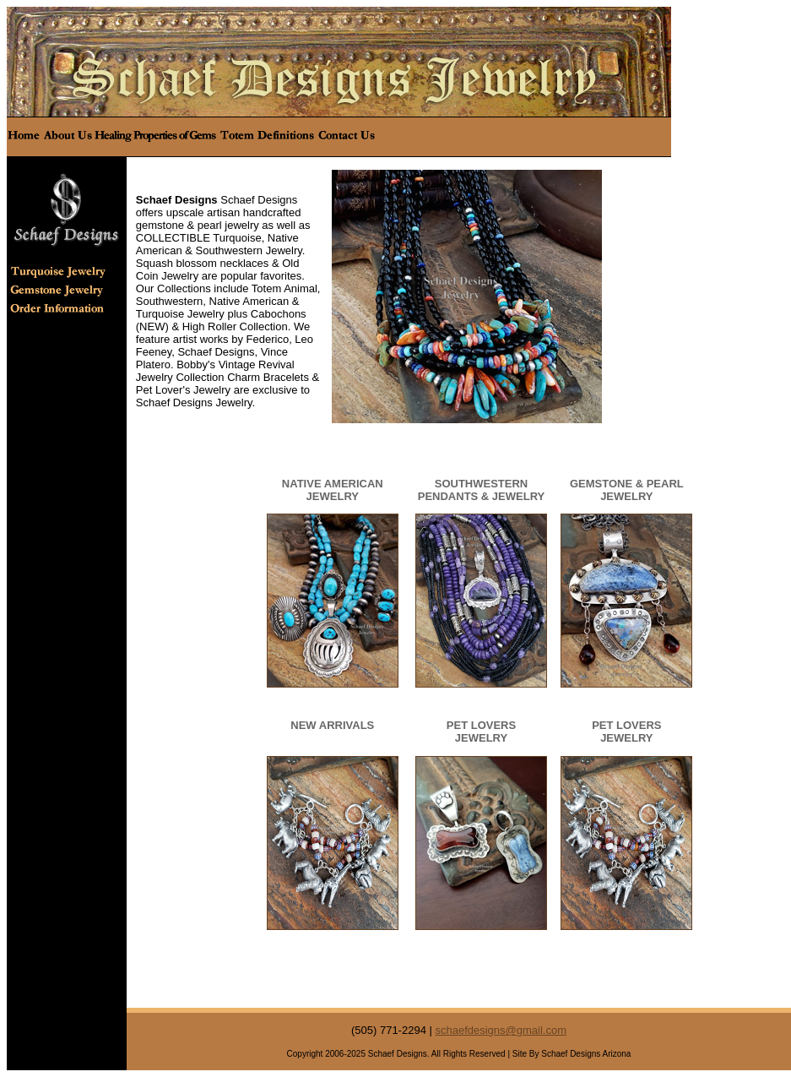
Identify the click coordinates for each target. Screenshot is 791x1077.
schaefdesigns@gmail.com (500, 1030)
